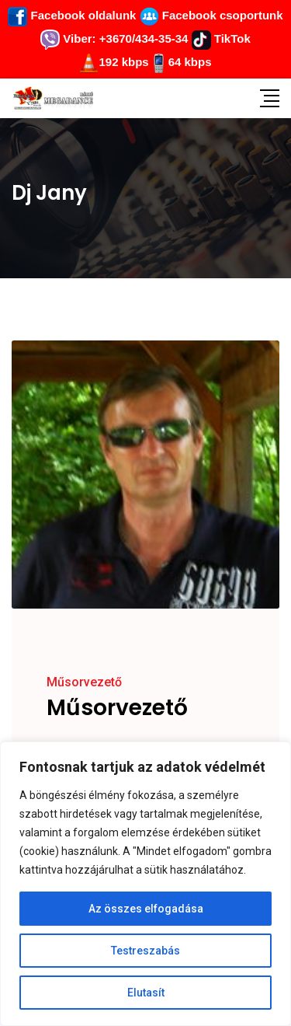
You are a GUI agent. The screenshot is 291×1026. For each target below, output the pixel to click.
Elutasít (146, 992)
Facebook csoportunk (211, 15)
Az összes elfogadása (145, 908)
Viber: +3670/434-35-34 (114, 38)
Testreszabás (145, 950)
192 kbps (123, 61)
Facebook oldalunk (72, 15)
